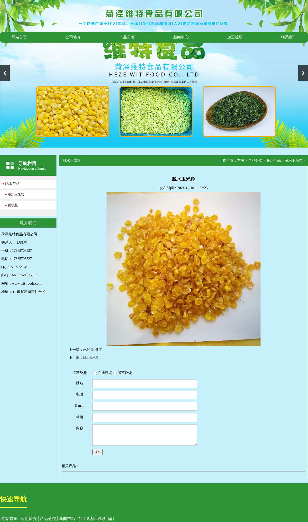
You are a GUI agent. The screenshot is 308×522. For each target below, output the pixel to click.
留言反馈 (125, 373)
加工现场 (235, 37)
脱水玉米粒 (16, 194)
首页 (240, 160)
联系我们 (288, 37)
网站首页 (19, 37)
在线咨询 (105, 373)
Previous (5, 73)
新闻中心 (181, 37)
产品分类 (127, 37)
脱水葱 (13, 205)
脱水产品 (12, 184)
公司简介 (73, 37)
